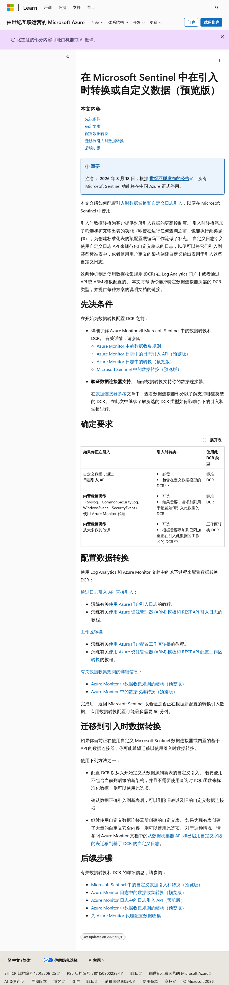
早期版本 (39, 981)
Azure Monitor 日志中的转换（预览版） (135, 361)
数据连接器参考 (111, 393)
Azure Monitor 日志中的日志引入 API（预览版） (144, 354)
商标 (169, 981)
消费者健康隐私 (118, 981)
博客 (57, 981)
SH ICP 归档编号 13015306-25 (30, 973)
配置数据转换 (96, 133)
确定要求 (93, 126)
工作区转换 (92, 632)
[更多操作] (220, 60)
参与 (76, 981)
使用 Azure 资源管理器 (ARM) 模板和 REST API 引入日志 (163, 612)
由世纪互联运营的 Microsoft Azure (178, 973)
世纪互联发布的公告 (169, 178)
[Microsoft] (10, 7)
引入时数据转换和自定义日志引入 (149, 203)
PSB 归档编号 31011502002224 (93, 973)
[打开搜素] (216, 7)
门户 (191, 22)
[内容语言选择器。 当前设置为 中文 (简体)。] (19, 960)
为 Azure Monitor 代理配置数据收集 (126, 915)
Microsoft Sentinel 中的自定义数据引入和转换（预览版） (147, 884)
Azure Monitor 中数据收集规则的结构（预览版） (138, 684)
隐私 (134, 973)
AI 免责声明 (14, 981)
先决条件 (93, 118)
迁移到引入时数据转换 (104, 140)
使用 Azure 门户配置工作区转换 (140, 644)
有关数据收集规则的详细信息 (109, 671)
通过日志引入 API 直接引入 (107, 592)
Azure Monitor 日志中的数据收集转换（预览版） (138, 892)
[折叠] (68, 57)
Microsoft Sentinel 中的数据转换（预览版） (139, 369)
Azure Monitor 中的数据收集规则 (129, 346)
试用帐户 (211, 22)
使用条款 (150, 981)
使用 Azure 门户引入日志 (133, 604)
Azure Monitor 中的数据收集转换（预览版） (134, 691)
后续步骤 (93, 147)
